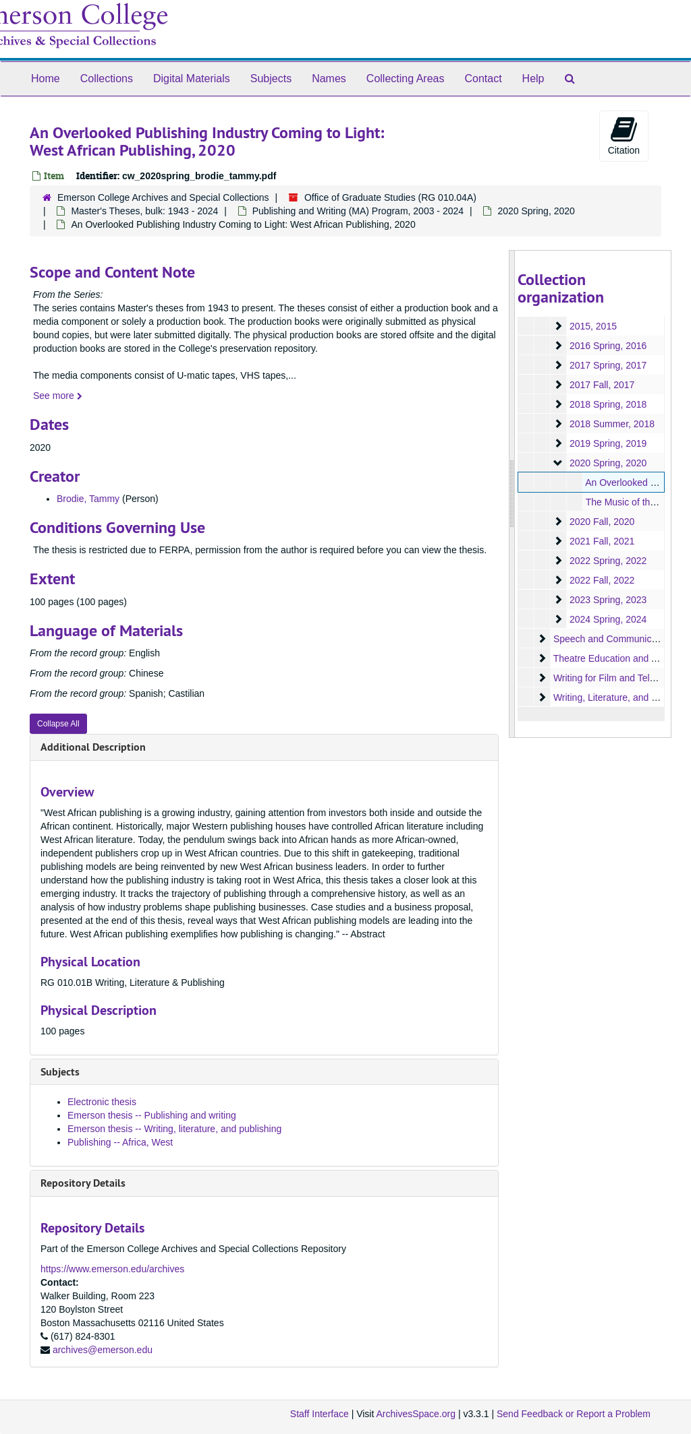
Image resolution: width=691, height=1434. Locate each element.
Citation (624, 135)
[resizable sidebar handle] (512, 494)
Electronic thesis (101, 1101)
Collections (106, 78)
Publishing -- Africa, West (120, 1142)
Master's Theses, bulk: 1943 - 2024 (144, 211)
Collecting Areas (405, 78)
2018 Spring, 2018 (607, 404)
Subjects (271, 78)
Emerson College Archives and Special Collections (163, 197)
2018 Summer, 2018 (611, 423)
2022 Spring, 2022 (607, 560)
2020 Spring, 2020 (535, 211)
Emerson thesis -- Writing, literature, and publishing (174, 1128)
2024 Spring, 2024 (607, 619)
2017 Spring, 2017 (607, 365)
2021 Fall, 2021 (601, 541)
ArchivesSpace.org (415, 1413)
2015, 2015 (592, 326)
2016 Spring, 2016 (607, 345)
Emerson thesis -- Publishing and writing (151, 1115)
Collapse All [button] (58, 723)
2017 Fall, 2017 (601, 384)
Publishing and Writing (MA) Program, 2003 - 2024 (358, 211)
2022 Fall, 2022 (601, 580)
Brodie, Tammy (88, 498)
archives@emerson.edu (103, 1349)
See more (57, 395)
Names (329, 78)
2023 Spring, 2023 (607, 599)
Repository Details (83, 1183)
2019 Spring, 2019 (607, 443)
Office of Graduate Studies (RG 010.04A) (390, 197)
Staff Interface (319, 1413)
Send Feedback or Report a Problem (574, 1413)
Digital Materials (191, 78)
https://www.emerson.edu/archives (112, 1269)
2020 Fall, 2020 (601, 521)
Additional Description (93, 747)
